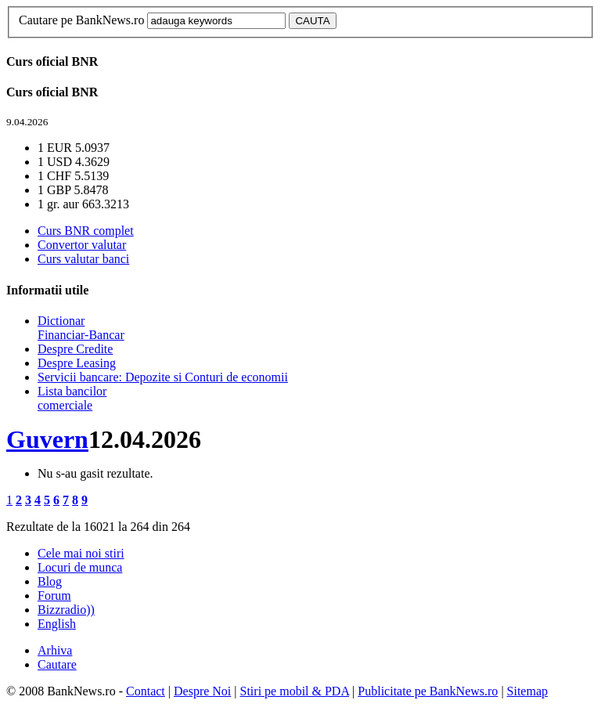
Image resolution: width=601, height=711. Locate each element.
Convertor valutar (82, 244)
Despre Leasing (77, 363)
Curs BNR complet (86, 230)
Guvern (47, 439)
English (57, 623)
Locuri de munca (80, 567)
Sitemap (527, 691)
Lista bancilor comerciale (72, 398)
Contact (145, 691)
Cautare (57, 664)
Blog (50, 581)
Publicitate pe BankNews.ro (428, 691)
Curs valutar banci (83, 258)
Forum (54, 595)
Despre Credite (75, 349)
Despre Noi (202, 691)
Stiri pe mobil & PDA (295, 691)
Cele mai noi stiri (81, 553)
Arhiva (55, 650)
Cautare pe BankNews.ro (81, 20)
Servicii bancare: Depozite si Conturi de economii (163, 377)
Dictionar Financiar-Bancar (81, 327)
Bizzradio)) (66, 609)
